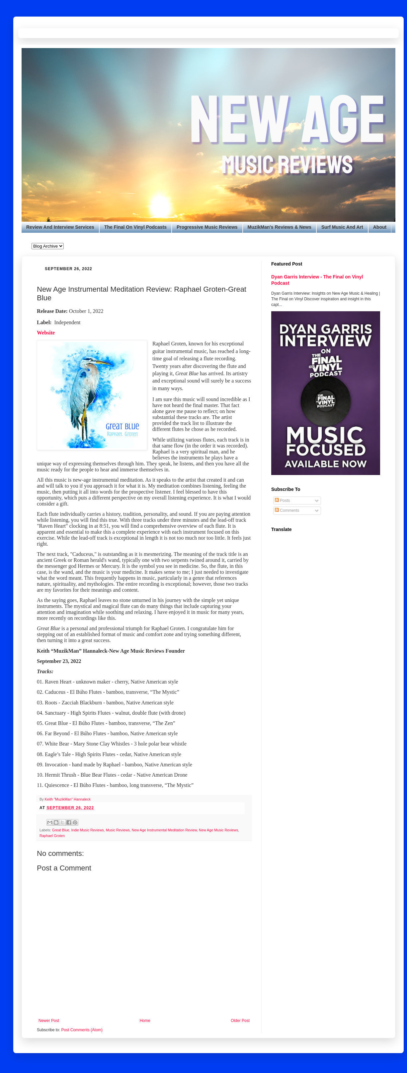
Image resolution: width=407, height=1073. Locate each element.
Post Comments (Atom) (82, 1030)
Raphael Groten (52, 836)
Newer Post (49, 1020)
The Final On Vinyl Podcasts (135, 227)
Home (145, 1020)
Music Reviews (118, 830)
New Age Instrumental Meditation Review (164, 830)
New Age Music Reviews (218, 830)
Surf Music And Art (342, 227)
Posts (282, 500)
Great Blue (60, 830)
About (379, 227)
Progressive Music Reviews (207, 227)
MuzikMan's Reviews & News (279, 227)
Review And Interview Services (60, 227)
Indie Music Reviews (87, 830)
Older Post (240, 1020)
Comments (287, 510)
